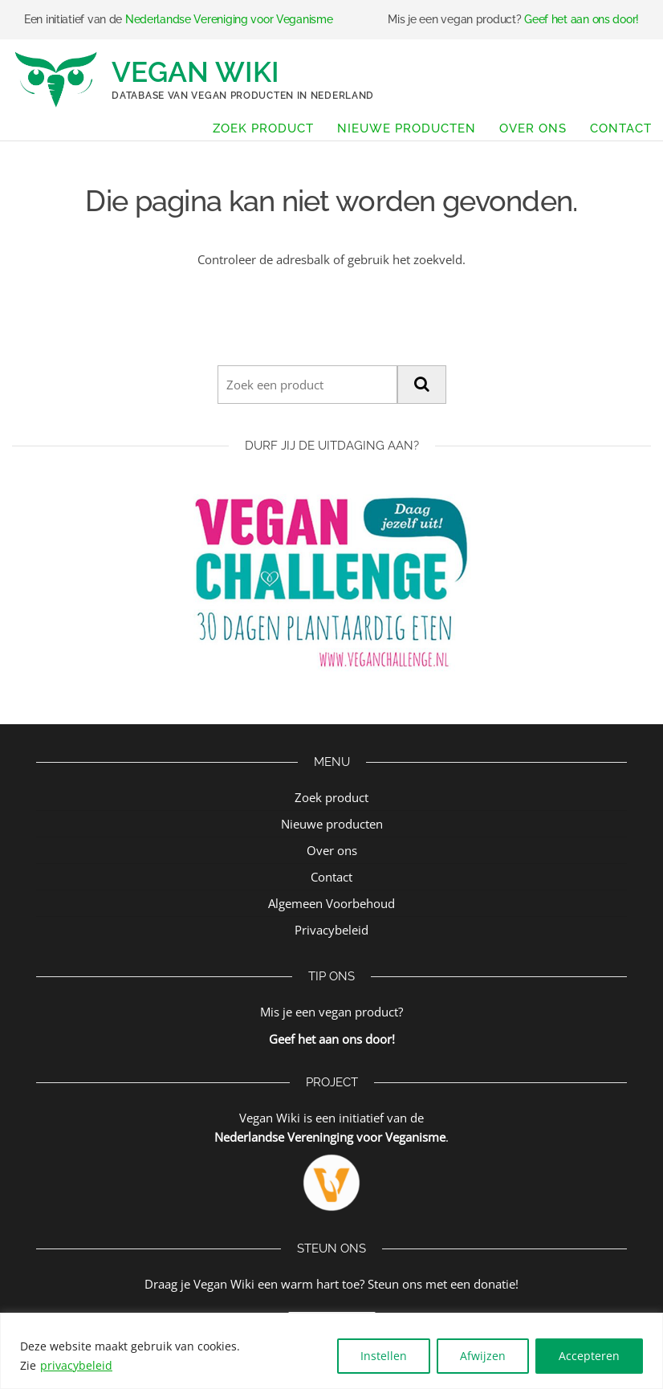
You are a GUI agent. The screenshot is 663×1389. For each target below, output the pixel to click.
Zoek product (263, 128)
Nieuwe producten (406, 128)
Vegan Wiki (195, 71)
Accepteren (589, 1355)
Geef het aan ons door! (581, 19)
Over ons (533, 128)
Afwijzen (483, 1355)
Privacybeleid (331, 930)
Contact (621, 128)
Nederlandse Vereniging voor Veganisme (229, 19)
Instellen (383, 1355)
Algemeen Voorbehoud (331, 903)
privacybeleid (76, 1365)
